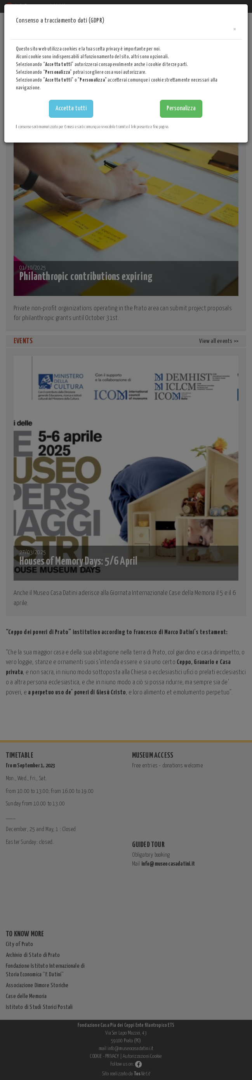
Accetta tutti (71, 108)
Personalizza (181, 108)
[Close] (234, 29)
